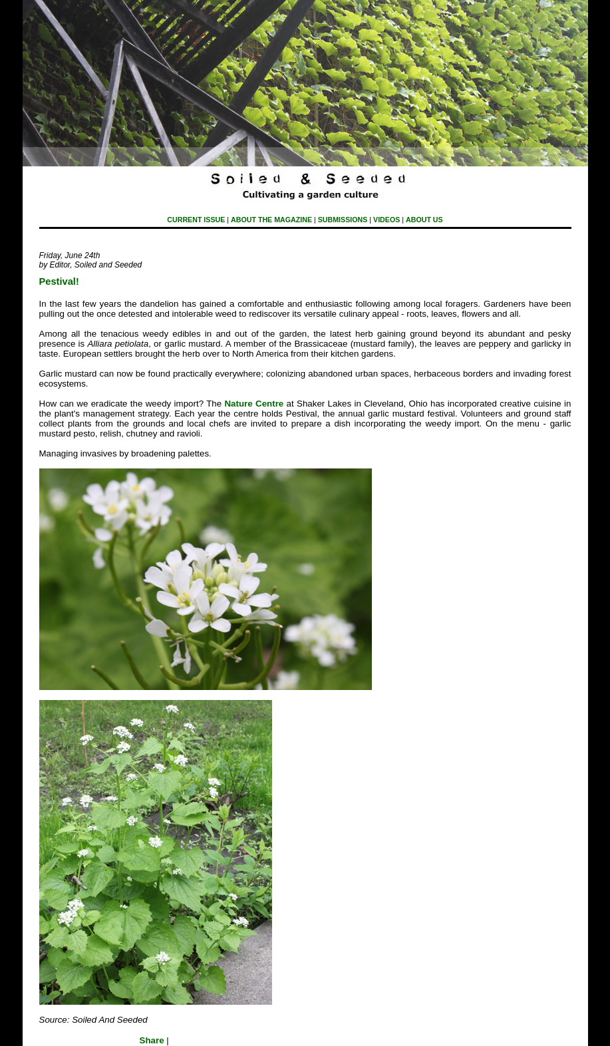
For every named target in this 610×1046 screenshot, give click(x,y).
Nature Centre (253, 404)
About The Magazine (271, 220)
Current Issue (196, 220)
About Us (424, 220)
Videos (386, 220)
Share (152, 1040)
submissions (343, 220)
